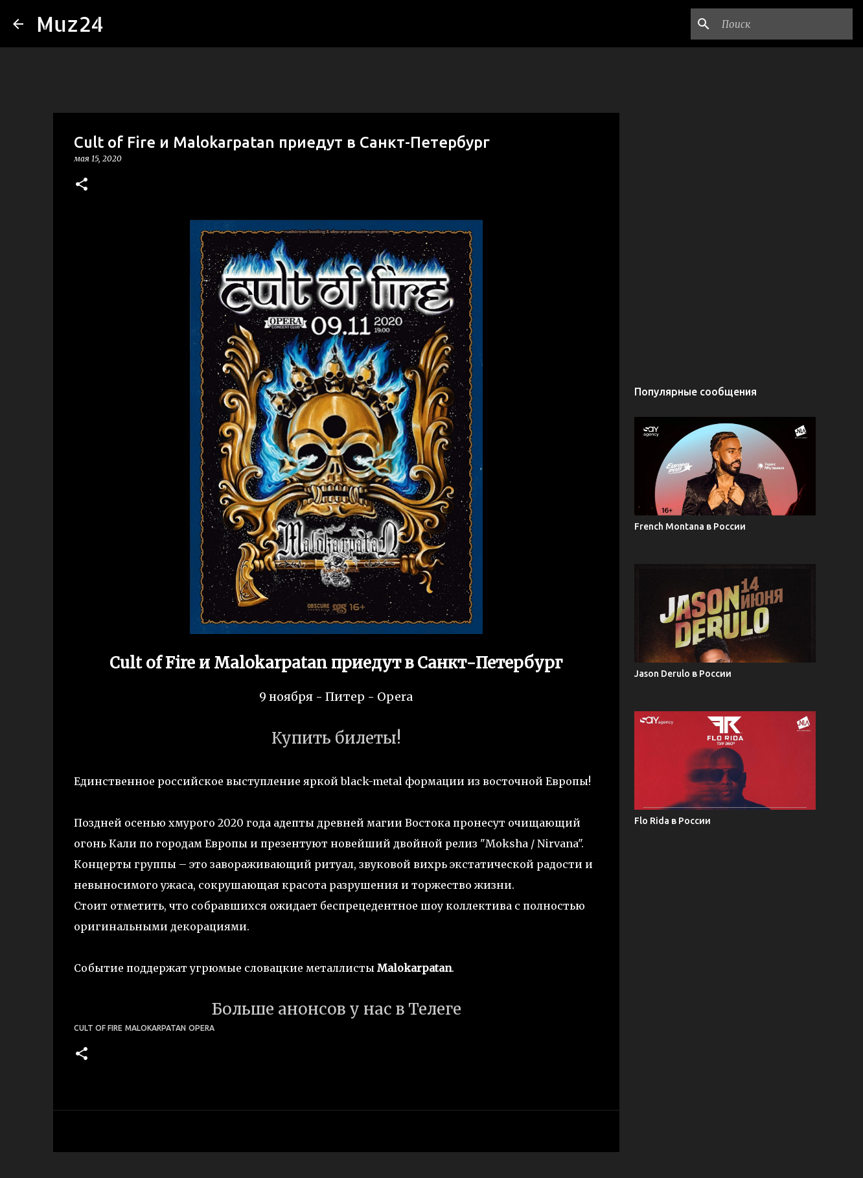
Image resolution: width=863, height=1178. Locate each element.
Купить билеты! (336, 738)
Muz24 (70, 23)
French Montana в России (690, 526)
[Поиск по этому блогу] (785, 24)
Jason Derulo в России (682, 673)
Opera (201, 1028)
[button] (81, 185)
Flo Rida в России (672, 821)
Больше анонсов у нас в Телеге (336, 1009)
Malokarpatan (155, 1028)
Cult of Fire (98, 1028)
